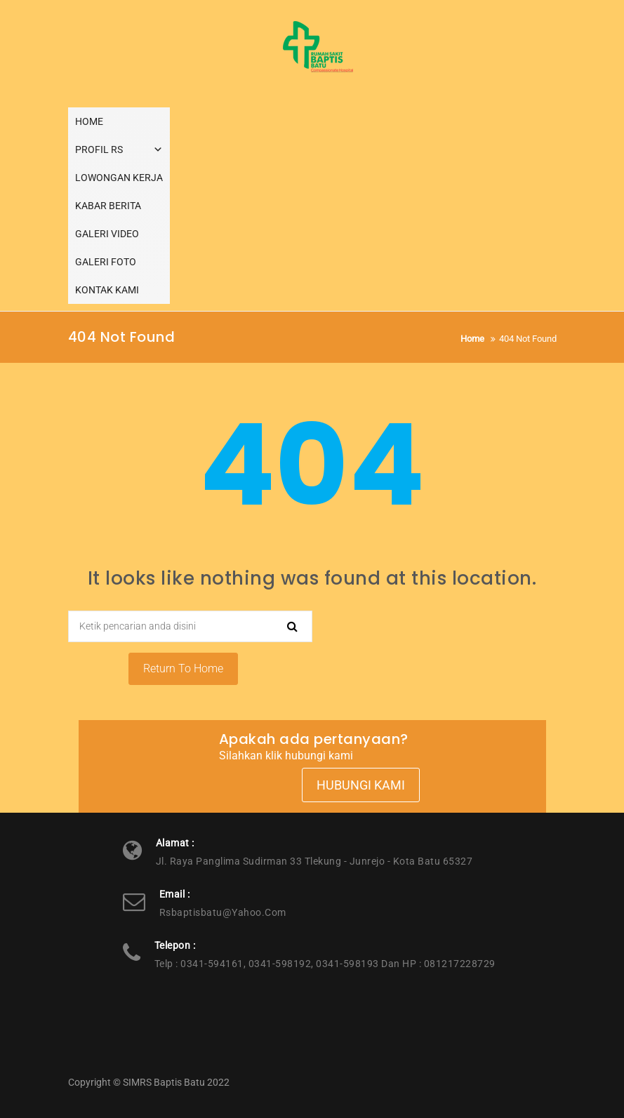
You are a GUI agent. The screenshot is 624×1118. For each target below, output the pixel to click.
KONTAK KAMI (107, 289)
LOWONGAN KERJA (119, 177)
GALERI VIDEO (107, 233)
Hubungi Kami (361, 785)
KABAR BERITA (108, 205)
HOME (89, 121)
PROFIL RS (119, 149)
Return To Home (183, 668)
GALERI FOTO (105, 261)
